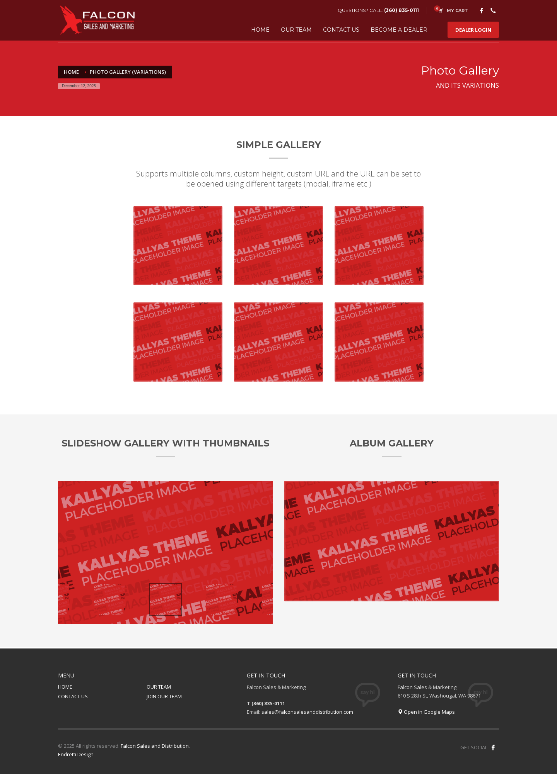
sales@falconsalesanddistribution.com (307, 711)
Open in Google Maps (426, 711)
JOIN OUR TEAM (164, 696)
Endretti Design (76, 754)
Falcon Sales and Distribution (155, 745)
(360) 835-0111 (401, 10)
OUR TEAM (159, 686)
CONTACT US (73, 696)
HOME (65, 686)
